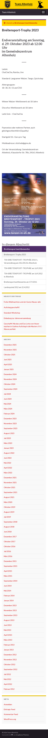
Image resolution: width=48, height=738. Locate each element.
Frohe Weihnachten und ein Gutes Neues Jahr (22, 302)
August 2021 (9, 497)
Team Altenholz (9, 12)
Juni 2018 (8, 532)
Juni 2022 (8, 458)
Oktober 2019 (9, 507)
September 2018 (10, 522)
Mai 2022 (7, 463)
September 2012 (10, 669)
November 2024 (10, 379)
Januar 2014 (9, 600)
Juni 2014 (8, 586)
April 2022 (8, 468)
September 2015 (10, 566)
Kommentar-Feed (11, 714)
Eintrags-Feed (9, 709)
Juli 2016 (7, 551)
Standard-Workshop (12, 313)
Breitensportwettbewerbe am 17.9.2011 (20, 282)
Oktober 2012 (9, 664)
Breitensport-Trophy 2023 (15, 254)
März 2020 (8, 502)
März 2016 (8, 556)
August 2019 (9, 512)
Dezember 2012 (10, 654)
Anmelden (8, 704)
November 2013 (10, 610)
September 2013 (10, 615)
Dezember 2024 (10, 374)
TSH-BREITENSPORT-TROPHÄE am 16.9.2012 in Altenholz (23, 275)
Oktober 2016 (9, 546)
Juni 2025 (8, 359)
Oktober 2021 (9, 487)
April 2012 (8, 684)
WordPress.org (10, 719)
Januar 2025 (9, 369)
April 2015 (8, 571)
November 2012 (10, 659)
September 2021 (10, 492)
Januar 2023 (9, 448)
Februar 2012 (9, 689)
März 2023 (8, 443)
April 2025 (8, 364)
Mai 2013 (7, 630)
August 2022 (9, 453)
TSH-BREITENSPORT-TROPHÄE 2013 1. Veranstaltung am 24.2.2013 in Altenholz (21, 261)
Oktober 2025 (9, 354)
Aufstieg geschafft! (12, 307)
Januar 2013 (9, 650)
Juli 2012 (7, 674)
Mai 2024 (7, 404)
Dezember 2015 (10, 561)
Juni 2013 (8, 625)
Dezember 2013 (10, 605)
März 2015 (8, 576)
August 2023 (9, 433)
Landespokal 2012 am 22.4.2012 (17, 287)
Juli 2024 (7, 394)
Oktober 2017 (9, 541)
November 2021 (10, 482)
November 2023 (10, 423)
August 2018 (9, 527)
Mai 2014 (7, 591)
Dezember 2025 (10, 345)
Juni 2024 (8, 399)
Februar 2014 (9, 595)
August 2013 (9, 620)
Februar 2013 (9, 645)
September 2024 (10, 389)
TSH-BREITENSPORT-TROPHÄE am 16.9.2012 (23, 268)
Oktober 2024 (9, 384)
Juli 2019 (7, 517)
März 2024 (8, 409)
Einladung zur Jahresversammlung (17, 318)
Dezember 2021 (10, 477)
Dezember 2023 (10, 418)
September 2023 (10, 428)
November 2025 (10, 350)
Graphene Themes (22, 735)
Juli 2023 (7, 438)
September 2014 (10, 581)
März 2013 (8, 640)
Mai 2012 (7, 679)
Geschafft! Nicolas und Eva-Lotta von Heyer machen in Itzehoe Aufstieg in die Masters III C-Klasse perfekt (23, 326)
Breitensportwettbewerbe (26, 23)
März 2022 (8, 473)
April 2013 (8, 635)
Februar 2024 (9, 413)
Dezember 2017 (10, 536)
